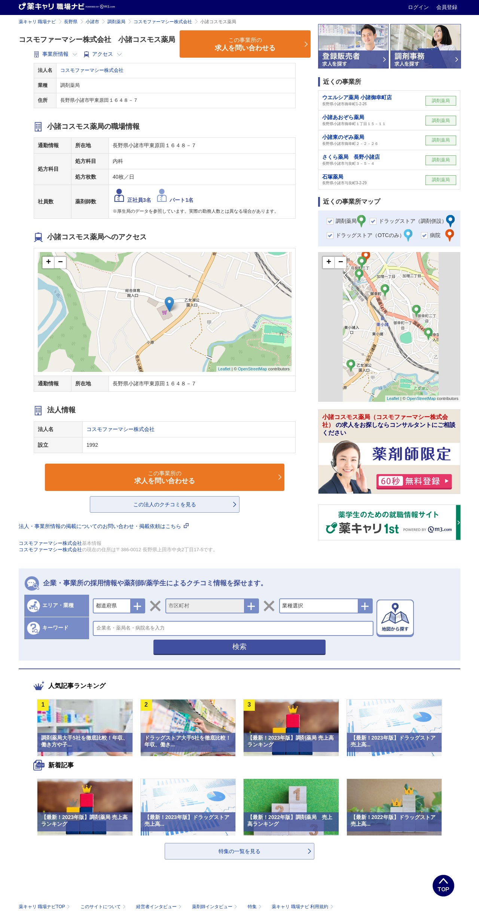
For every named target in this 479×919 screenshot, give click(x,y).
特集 (255, 906)
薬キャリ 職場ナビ (37, 21)
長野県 (70, 21)
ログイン (419, 7)
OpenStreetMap (252, 369)
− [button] (60, 262)
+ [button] (48, 262)
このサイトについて (103, 906)
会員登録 (446, 7)
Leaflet (224, 369)
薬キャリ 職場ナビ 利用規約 (302, 906)
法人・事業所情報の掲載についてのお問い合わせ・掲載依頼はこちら (104, 526)
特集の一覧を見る (239, 851)
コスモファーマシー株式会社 (163, 21)
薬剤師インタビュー (215, 906)
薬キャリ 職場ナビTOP (45, 906)
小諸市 (92, 21)
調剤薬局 (116, 21)
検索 (239, 646)
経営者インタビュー (159, 906)
